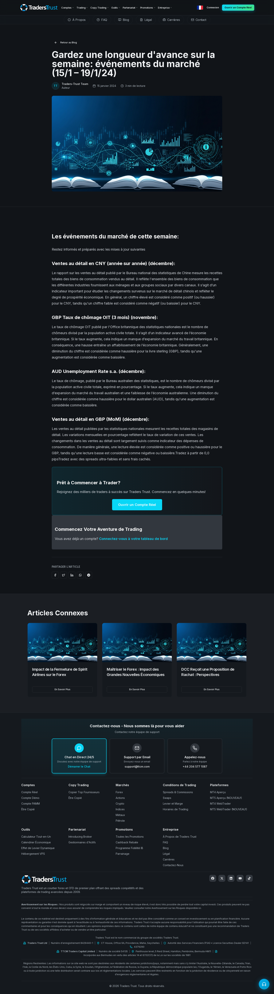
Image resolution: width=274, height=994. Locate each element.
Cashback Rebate (127, 842)
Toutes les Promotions (130, 836)
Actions (120, 797)
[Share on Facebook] (55, 575)
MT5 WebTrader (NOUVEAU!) (228, 809)
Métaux (120, 815)
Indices (120, 809)
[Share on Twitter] (63, 575)
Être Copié (28, 809)
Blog (166, 848)
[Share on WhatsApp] (80, 575)
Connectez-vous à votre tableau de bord (133, 539)
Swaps (167, 797)
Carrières (168, 859)
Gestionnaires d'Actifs (82, 842)
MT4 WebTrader (220, 803)
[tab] (77, 19)
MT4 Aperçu (218, 792)
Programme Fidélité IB (129, 848)
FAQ (165, 842)
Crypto (120, 803)
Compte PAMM (30, 803)
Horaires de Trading (175, 809)
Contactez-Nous (173, 865)
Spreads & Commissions (178, 792)
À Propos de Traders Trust (179, 836)
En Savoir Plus (62, 689)
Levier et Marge (173, 803)
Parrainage (122, 853)
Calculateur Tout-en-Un (36, 836)
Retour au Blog (65, 42)
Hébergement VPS (33, 853)
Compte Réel (29, 792)
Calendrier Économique (36, 842)
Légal (166, 853)
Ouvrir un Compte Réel (137, 505)
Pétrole (120, 820)
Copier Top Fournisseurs (84, 792)
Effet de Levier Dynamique (38, 848)
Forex (119, 792)
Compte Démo (30, 797)
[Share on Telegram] (88, 575)
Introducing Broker (80, 836)
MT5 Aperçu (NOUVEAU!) (226, 797)
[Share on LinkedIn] (71, 575)
